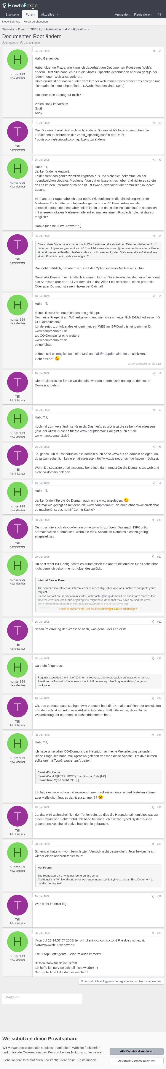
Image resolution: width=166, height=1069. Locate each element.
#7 (160, 410)
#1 (160, 51)
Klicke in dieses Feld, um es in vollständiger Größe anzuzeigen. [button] (98, 608)
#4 (160, 235)
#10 (159, 520)
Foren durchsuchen (36, 21)
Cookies (47, 1048)
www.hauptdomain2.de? (52, 435)
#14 (159, 698)
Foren (30, 14)
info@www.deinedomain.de (114, 458)
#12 (159, 621)
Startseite (12, 14)
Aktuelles (47, 14)
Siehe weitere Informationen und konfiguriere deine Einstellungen (49, 1060)
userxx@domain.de (49, 208)
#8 (160, 446)
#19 (159, 933)
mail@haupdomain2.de (110, 353)
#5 (160, 296)
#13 (159, 658)
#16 (159, 807)
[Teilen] (154, 51)
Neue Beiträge (11, 21)
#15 (159, 734)
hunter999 (11, 42)
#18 (159, 896)
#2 (160, 122)
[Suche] (159, 14)
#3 (160, 159)
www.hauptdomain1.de (51, 331)
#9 (160, 483)
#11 (159, 556)
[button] (58, 14)
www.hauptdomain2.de (51, 340)
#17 (159, 844)
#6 (160, 373)
